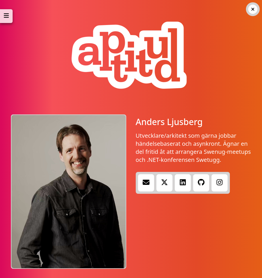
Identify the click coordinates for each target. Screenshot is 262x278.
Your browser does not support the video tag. (68, 191)
